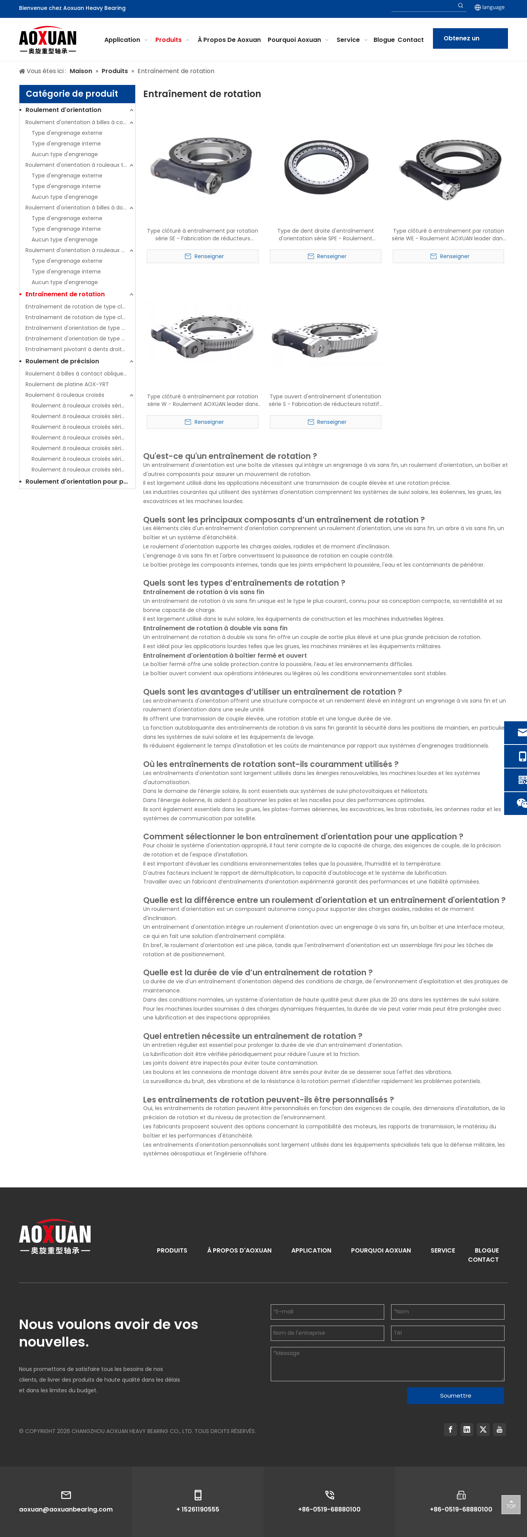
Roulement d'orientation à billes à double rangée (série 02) (80, 207)
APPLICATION (311, 1250)
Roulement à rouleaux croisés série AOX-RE (83, 437)
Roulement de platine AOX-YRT (67, 384)
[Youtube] (499, 1429)
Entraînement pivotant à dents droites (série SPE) (80, 349)
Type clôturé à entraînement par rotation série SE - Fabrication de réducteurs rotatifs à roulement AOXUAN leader (202, 234)
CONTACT (483, 1259)
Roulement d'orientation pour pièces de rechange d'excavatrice (80, 481)
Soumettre (455, 1396)
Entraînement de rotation (65, 294)
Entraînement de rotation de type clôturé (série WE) (80, 317)
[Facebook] (450, 1429)
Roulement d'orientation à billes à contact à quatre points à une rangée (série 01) (80, 122)
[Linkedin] (466, 1429)
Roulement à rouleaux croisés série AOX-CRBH (83, 416)
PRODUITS (172, 1250)
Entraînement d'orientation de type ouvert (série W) (80, 338)
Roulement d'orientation (63, 109)
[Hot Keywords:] (460, 5)
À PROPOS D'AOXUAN (239, 1250)
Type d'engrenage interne (66, 143)
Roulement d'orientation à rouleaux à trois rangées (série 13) (80, 250)
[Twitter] (483, 1429)
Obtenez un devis (461, 41)
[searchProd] (423, 5)
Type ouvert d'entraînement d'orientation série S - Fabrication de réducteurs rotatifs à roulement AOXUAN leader (325, 400)
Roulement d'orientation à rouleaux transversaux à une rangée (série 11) (80, 165)
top (511, 1504)
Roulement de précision (62, 361)
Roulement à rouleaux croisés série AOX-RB (83, 427)
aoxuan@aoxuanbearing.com (66, 1509)
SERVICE (443, 1250)
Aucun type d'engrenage (65, 154)
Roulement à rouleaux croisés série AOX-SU (83, 459)
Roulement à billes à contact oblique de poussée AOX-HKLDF (80, 373)
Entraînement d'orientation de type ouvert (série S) (80, 328)
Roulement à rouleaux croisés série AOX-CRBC (83, 405)
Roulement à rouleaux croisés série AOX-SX (83, 469)
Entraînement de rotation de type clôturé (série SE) (80, 306)
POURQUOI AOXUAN (381, 1250)
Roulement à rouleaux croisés (65, 395)
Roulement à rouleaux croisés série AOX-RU (83, 448)
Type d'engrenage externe (67, 133)
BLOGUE (487, 1250)
